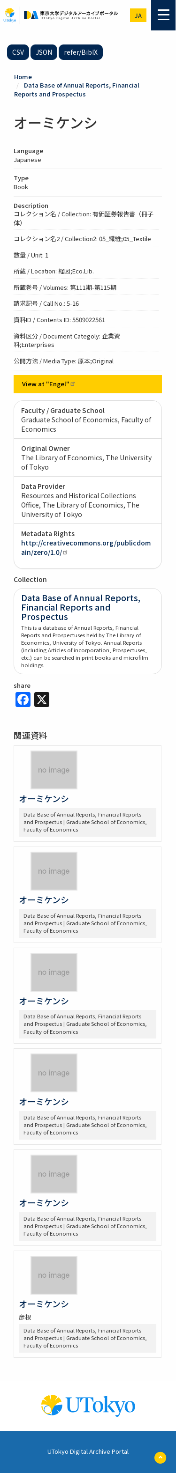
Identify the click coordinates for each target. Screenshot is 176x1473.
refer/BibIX (81, 52)
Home (23, 76)
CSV (18, 52)
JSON (44, 52)
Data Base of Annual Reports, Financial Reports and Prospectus (76, 89)
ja (138, 15)
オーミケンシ (44, 798)
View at (49, 383)
